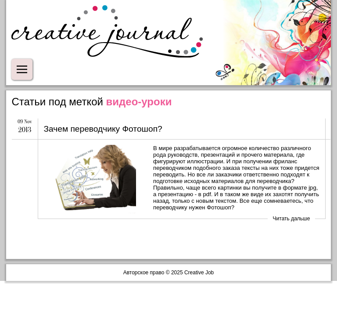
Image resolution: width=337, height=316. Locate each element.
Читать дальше (291, 218)
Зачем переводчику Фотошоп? (102, 128)
